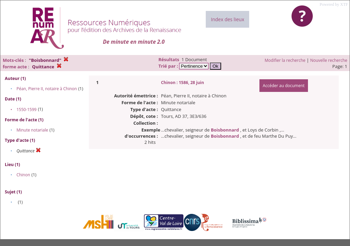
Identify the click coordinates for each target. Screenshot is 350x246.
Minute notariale (32, 130)
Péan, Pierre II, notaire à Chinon (46, 89)
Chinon (23, 175)
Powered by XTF (334, 4)
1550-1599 (26, 109)
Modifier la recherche (285, 60)
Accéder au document (284, 85)
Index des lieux (227, 19)
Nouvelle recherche (329, 60)
